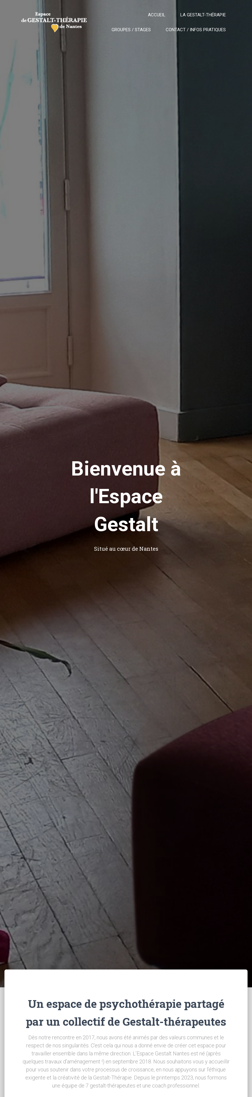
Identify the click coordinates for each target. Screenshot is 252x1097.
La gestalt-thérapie (203, 15)
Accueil (156, 15)
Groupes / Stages (131, 29)
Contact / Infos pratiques (196, 29)
